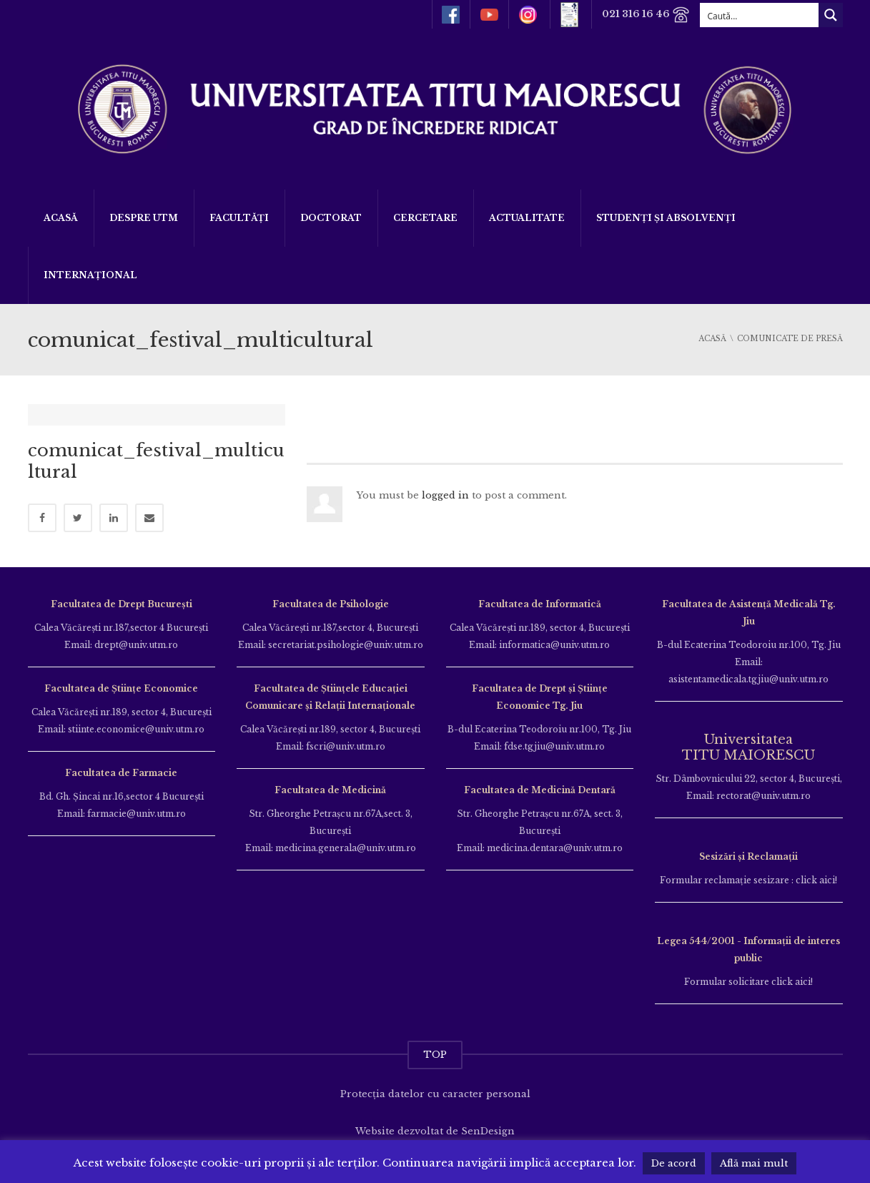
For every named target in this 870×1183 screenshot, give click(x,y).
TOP (435, 1044)
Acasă (61, 217)
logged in (445, 495)
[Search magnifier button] (831, 15)
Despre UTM (143, 217)
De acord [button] (673, 1163)
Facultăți (239, 217)
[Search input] (760, 15)
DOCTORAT (331, 217)
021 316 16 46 (645, 15)
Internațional (90, 275)
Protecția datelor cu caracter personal (435, 1083)
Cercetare (425, 217)
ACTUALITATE (527, 217)
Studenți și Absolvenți (666, 217)
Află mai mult (754, 1163)
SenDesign (488, 1120)
